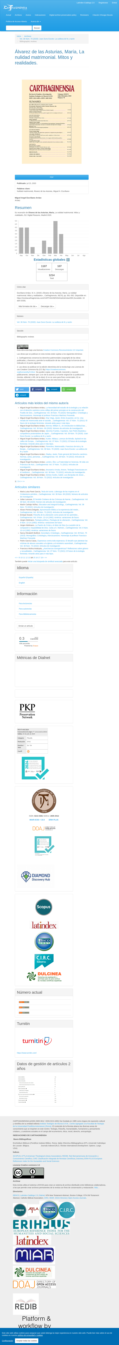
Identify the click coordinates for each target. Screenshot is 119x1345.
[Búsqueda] (19, 27)
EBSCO (16, 1195)
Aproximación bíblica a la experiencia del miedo (59, 510)
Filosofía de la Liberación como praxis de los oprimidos (55, 515)
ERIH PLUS (53, 820)
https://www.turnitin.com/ (27, 1053)
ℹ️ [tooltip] (68, 259)
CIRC (46, 1198)
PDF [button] (52, 177)
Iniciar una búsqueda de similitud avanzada (45, 561)
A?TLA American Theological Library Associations (41, 1156)
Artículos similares (27, 487)
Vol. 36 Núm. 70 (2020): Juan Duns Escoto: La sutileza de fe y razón (47, 39)
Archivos (18, 15)
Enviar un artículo (26, 626)
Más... (96, 1188)
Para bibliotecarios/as (27, 614)
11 (24, 558)
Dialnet (42, 1195)
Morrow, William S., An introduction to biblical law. (66, 426)
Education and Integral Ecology (51, 504)
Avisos (28, 15)
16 (37, 558)
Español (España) (26, 577)
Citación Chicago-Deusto (103, 15)
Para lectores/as (25, 603)
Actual (8, 15)
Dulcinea (79, 1159)
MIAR (51, 1198)
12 (27, 558)
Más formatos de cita (28, 306)
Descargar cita (47, 306)
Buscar (37, 28)
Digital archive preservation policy (62, 15)
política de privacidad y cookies (30, 1335)
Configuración (7, 1341)
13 (29, 558)
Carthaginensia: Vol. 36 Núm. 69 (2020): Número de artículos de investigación (51, 428)
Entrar (114, 3)
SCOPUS (17, 1156)
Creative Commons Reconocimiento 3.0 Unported (63, 350)
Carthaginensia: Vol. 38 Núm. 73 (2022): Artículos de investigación (58, 472)
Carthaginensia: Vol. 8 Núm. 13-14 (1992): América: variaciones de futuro (49, 517)
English (22, 583)
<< (16, 558)
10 (22, 558)
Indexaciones (40, 15)
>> (24, 481)
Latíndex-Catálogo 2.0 (86, 3)
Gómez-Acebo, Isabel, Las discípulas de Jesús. (65, 475)
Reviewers (84, 15)
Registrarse (103, 3)
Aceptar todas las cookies (26, 1341)
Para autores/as (25, 609)
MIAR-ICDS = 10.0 (37, 820)
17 (39, 558)
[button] (22, 389)
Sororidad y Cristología (50, 533)
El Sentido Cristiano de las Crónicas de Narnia (52, 499)
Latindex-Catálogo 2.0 (29, 1195)
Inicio (19, 36)
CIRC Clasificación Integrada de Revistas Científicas (54, 1159)
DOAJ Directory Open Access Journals (70, 1198)
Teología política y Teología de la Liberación (53, 520)
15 (34, 558)
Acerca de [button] (36, 21)
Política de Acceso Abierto (16, 21)
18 (42, 558)
